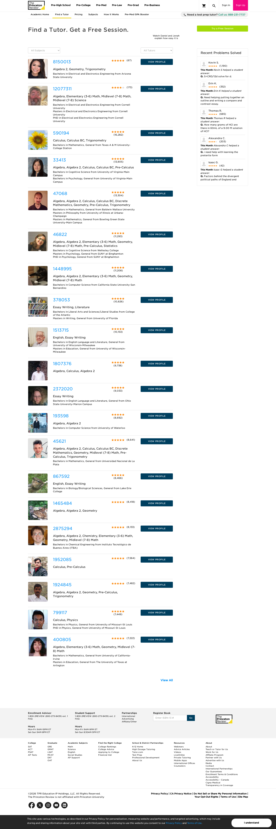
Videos (177, 752)
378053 (61, 299)
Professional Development (145, 757)
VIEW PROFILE (157, 61)
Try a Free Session (222, 28)
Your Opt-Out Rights (206, 797)
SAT (30, 746)
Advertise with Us (215, 760)
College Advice (106, 749)
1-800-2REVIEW (48, 716)
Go (191, 718)
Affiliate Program (214, 755)
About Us (137, 760)
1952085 (62, 559)
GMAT (51, 749)
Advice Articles (182, 749)
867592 (61, 476)
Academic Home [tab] (40, 14)
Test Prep (137, 755)
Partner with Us (214, 757)
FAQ (30, 719)
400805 (62, 639)
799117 (60, 612)
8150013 (62, 61)
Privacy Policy (174, 823)
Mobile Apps (180, 760)
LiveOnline (179, 755)
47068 (60, 193)
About (209, 746)
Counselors (180, 766)
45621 (59, 441)
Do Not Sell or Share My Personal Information (220, 793)
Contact (210, 766)
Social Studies (75, 755)
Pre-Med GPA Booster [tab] (137, 14)
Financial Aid (105, 755)
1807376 (62, 363)
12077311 (62, 88)
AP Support (74, 757)
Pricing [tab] (78, 14)
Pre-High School (61, 5)
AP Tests (32, 755)
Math (70, 746)
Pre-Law (117, 5)
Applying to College (108, 752)
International (128, 716)
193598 (61, 415)
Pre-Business (152, 5)
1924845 (62, 584)
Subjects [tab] (93, 14)
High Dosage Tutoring (143, 749)
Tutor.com (137, 752)
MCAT (51, 755)
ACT (30, 749)
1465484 (62, 503)
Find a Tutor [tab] (62, 14)
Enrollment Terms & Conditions (222, 774)
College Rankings (107, 746)
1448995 (62, 268)
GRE (50, 746)
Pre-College (83, 5)
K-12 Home (137, 746)
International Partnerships (219, 768)
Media (209, 763)
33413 (59, 160)
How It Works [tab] (111, 14)
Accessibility (212, 777)
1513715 (61, 330)
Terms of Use (194, 823)
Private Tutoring (182, 757)
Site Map (243, 797)
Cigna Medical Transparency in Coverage (219, 784)
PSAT (30, 752)
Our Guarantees (214, 771)
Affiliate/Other (129, 721)
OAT (50, 760)
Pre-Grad (133, 5)
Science (72, 749)
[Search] (214, 6)
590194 (61, 133)
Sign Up (240, 5)
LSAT (50, 752)
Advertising (128, 719)
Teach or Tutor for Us (217, 749)
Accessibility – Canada (217, 780)
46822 (60, 234)
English (71, 752)
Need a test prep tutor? (214, 14)
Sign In (226, 5)
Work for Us (212, 752)
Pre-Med (101, 5)
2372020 (63, 388)
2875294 (62, 528)
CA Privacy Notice (181, 793)
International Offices (184, 763)
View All (167, 680)
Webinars (179, 746)
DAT (50, 757)
